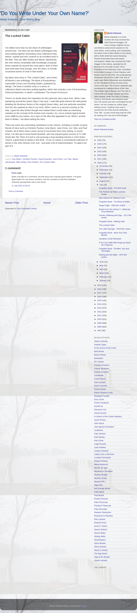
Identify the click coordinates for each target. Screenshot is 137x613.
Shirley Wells (99, 536)
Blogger (83, 606)
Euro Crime (99, 399)
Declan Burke (100, 389)
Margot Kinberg (100, 461)
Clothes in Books (101, 372)
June (101, 262)
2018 (99, 289)
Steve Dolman (100, 547)
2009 (99, 323)
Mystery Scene (100, 478)
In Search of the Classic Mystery (108, 416)
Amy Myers (17, 159)
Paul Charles (32, 162)
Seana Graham (100, 529)
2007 (99, 330)
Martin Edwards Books (103, 129)
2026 (99, 140)
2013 (99, 308)
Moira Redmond (101, 464)
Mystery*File (99, 481)
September (104, 177)
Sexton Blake (100, 533)
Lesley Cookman (101, 451)
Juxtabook (98, 430)
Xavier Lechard (100, 560)
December (104, 166)
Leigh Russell (100, 444)
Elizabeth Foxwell (101, 396)
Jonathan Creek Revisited (110, 239)
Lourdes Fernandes (102, 457)
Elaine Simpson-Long (103, 392)
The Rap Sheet (100, 553)
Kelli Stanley (99, 437)
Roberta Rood (100, 523)
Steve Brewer (100, 543)
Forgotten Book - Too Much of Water (114, 202)
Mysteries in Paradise (103, 471)
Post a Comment (16, 191)
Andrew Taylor (100, 345)
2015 (99, 300)
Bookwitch (98, 358)
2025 (99, 144)
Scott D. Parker (100, 526)
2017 (99, 293)
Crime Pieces (100, 379)
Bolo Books (99, 351)
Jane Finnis (58, 159)
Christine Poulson (30, 159)
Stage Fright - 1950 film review (112, 205)
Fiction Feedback (101, 403)
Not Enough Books (102, 488)
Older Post (81, 202)
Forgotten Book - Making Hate (112, 221)
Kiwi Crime (98, 440)
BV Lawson (99, 362)
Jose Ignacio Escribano (104, 427)
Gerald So (98, 406)
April (101, 269)
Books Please (100, 355)
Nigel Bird (98, 485)
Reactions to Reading (103, 516)
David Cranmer (100, 386)
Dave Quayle (99, 382)
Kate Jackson (100, 434)
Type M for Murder (102, 557)
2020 (99, 163)
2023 (99, 151)
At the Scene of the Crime (105, 348)
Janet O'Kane (100, 420)
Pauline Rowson (101, 499)
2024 (99, 148)
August (102, 181)
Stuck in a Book (101, 550)
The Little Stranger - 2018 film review (115, 229)
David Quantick (45, 159)
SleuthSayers (100, 540)
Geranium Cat (100, 410)
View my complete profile (105, 119)
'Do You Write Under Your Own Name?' (44, 13)
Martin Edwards (114, 33)
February (103, 277)
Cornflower (98, 375)
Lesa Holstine (100, 447)
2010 (99, 319)
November (104, 170)
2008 (99, 327)
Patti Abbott (99, 492)
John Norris (99, 423)
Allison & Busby (101, 341)
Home (47, 202)
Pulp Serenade (100, 509)
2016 (99, 296)
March (102, 273)
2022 (99, 155)
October (103, 173)
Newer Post (12, 202)
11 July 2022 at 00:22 (21, 186)
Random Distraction (102, 512)
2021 (99, 159)
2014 (99, 304)
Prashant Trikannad (102, 506)
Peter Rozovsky (101, 502)
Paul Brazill (99, 495)
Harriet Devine (100, 413)
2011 (99, 315)
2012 (99, 312)
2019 (99, 285)
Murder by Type (101, 468)
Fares (14, 173)
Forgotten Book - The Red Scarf (112, 188)
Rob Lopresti (99, 519)
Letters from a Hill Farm (104, 454)
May (101, 265)
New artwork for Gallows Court (112, 198)
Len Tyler (68, 159)
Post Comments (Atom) (27, 208)
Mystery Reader (101, 475)
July (101, 185)
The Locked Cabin (47, 162)
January (103, 280)
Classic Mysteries (101, 368)
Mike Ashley (21, 162)
